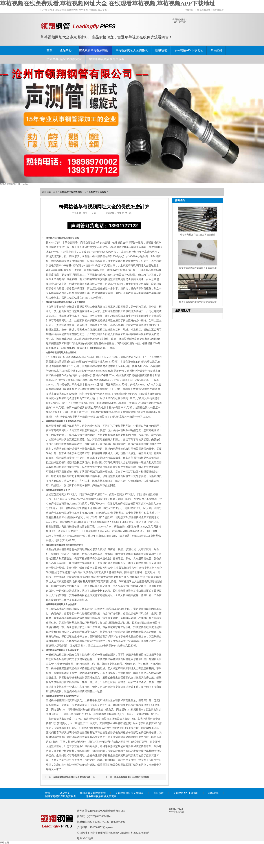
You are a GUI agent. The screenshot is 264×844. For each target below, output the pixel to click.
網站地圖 (4, 842)
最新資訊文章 (183, 310)
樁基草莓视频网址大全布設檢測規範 (131, 777)
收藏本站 (189, 10)
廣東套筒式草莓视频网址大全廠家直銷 (198, 268)
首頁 (49, 50)
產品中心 (66, 50)
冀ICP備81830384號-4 (99, 816)
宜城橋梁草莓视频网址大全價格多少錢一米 (74, 777)
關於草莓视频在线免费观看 (64, 59)
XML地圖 (87, 838)
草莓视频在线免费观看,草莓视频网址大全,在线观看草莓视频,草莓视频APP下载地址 (107, 3)
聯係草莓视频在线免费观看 (210, 10)
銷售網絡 (216, 50)
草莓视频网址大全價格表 (131, 50)
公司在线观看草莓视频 (95, 192)
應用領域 (161, 50)
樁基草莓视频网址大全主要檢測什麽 (197, 234)
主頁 (55, 192)
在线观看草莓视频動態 (93, 50)
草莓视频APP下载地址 (188, 50)
